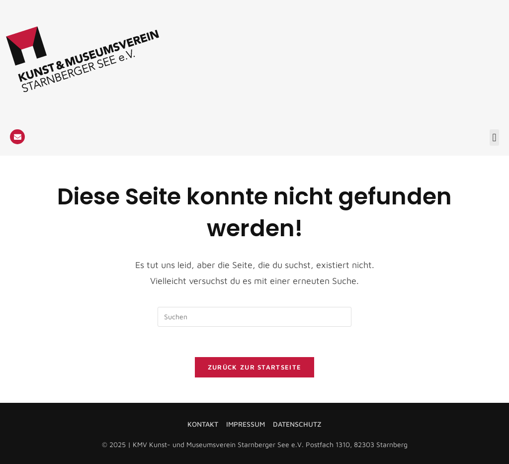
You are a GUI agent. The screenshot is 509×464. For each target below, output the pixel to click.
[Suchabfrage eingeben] (254, 317)
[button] (494, 137)
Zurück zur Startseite (254, 367)
